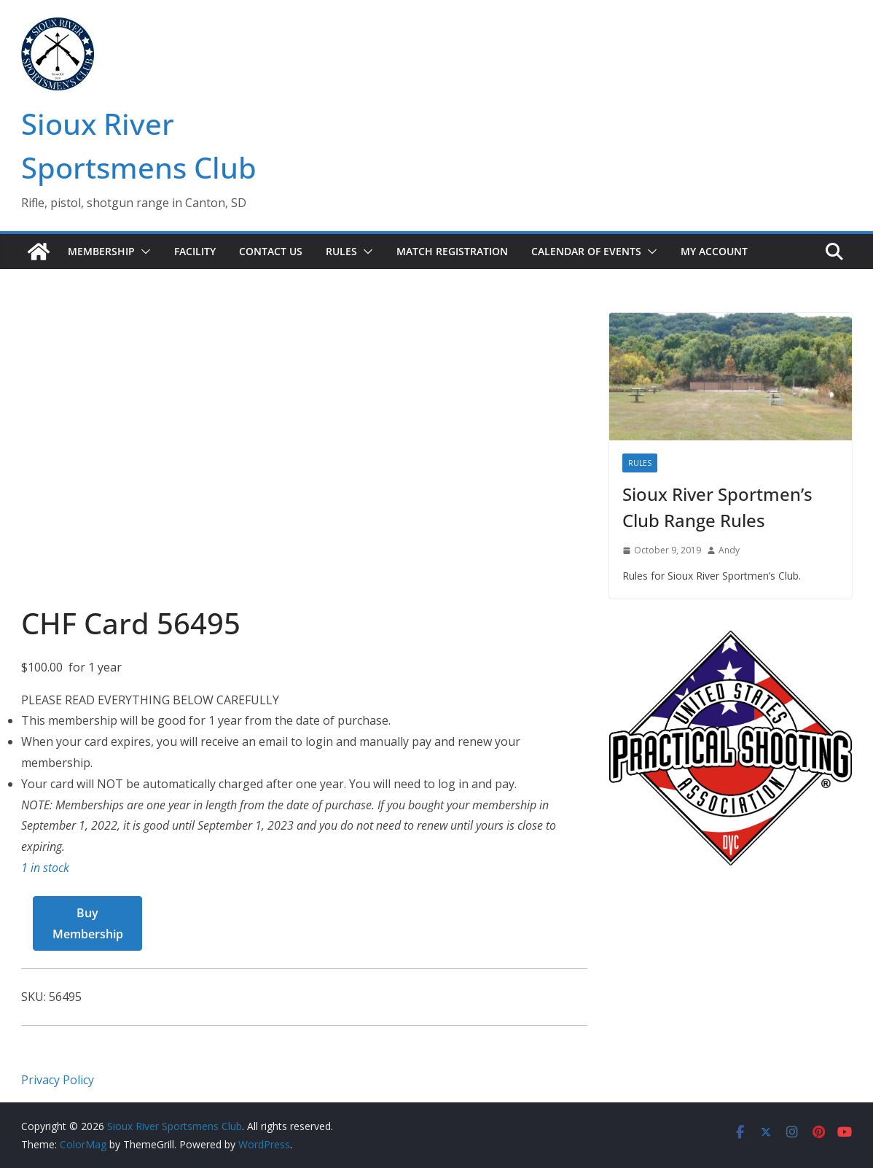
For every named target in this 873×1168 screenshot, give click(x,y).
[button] (143, 251)
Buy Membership (87, 923)
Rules (341, 251)
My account (714, 251)
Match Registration (452, 251)
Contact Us (270, 251)
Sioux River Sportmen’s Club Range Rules (717, 507)
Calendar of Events (586, 251)
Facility (195, 251)
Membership (101, 251)
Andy (729, 550)
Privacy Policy (57, 1080)
